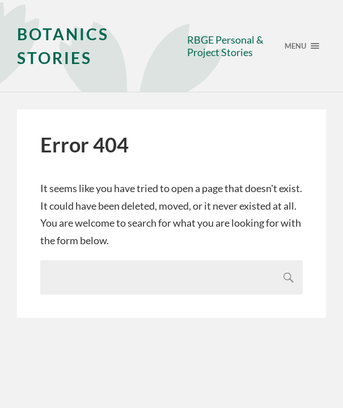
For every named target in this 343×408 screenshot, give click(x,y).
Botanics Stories (63, 45)
